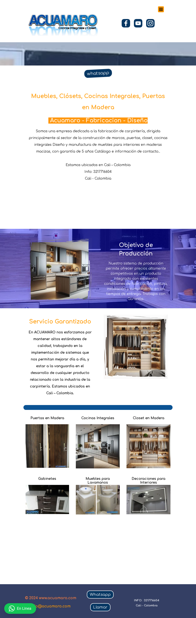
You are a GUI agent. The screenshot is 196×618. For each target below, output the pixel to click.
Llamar (100, 607)
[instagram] (150, 23)
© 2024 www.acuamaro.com (50, 598)
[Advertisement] (102, 543)
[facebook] (126, 23)
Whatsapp (100, 594)
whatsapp (98, 73)
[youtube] (138, 23)
